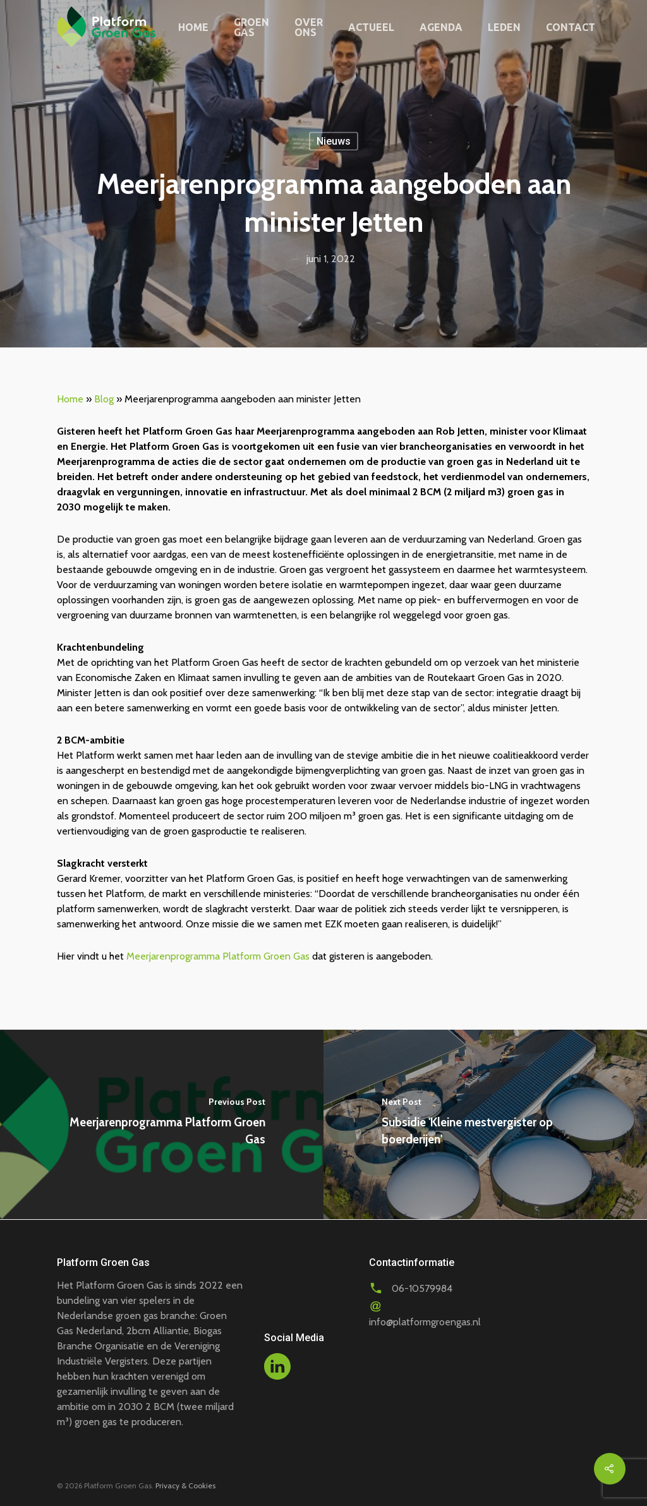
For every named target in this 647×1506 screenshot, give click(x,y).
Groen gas (251, 27)
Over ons (308, 27)
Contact (570, 27)
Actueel (371, 27)
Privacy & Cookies (185, 1485)
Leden (504, 27)
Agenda (441, 27)
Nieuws (334, 141)
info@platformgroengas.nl (425, 1322)
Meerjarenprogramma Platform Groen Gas (218, 956)
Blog (104, 399)
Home (193, 27)
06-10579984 (422, 1288)
